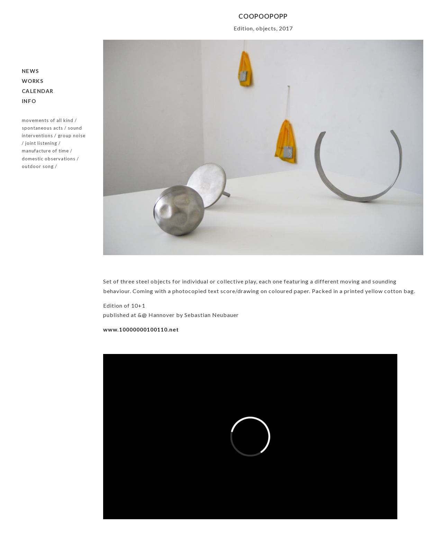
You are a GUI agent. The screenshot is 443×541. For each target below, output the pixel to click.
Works (33, 81)
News (30, 71)
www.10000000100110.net (141, 329)
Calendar (38, 91)
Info (29, 101)
